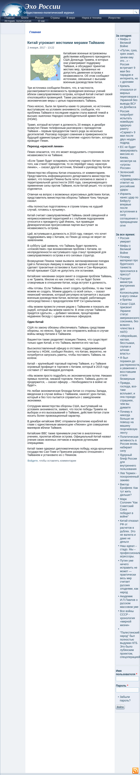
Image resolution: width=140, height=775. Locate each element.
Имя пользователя (126, 672)
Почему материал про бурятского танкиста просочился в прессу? (129, 265)
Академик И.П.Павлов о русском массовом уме (129, 601)
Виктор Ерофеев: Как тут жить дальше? (129, 490)
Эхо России (42, 6)
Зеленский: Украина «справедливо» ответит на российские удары (130, 181)
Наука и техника (92, 17)
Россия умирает (125, 239)
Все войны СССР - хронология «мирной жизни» (127, 618)
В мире (71, 17)
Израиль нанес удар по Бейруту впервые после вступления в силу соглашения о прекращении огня (129, 209)
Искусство (114, 17)
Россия (39, 17)
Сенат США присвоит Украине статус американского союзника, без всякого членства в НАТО (129, 317)
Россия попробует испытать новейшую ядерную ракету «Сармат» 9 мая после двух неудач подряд (128, 127)
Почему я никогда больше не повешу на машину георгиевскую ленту (128, 422)
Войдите (33, 460)
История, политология (18, 20)
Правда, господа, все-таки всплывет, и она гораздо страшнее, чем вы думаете (128, 395)
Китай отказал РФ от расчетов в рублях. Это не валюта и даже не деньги (129, 531)
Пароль (122, 685)
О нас (41, 20)
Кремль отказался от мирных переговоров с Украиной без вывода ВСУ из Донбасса (129, 96)
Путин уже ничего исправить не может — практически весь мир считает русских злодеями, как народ (129, 576)
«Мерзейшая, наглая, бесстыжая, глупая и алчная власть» (128, 344)
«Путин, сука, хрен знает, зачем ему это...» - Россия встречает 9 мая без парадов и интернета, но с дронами (129, 66)
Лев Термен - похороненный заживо (129, 477)
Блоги (24, 17)
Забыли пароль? (125, 698)
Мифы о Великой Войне (125, 42)
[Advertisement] (70, 618)
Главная (9, 17)
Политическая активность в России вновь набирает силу (129, 443)
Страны (55, 17)
